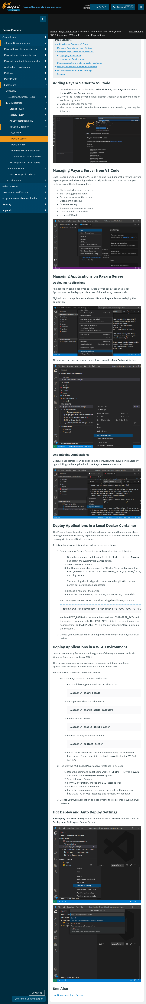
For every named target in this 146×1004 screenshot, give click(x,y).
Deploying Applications (70, 55)
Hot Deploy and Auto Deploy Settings (74, 70)
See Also (61, 74)
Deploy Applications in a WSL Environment (77, 66)
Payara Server (98, 35)
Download (37, 992)
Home (53, 31)
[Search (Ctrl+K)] (123, 7)
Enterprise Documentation (29, 998)
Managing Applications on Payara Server (75, 51)
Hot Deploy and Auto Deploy (68, 995)
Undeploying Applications (72, 59)
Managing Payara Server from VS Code (75, 48)
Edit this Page (136, 31)
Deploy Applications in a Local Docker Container (79, 63)
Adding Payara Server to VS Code (72, 44)
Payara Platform (12, 29)
